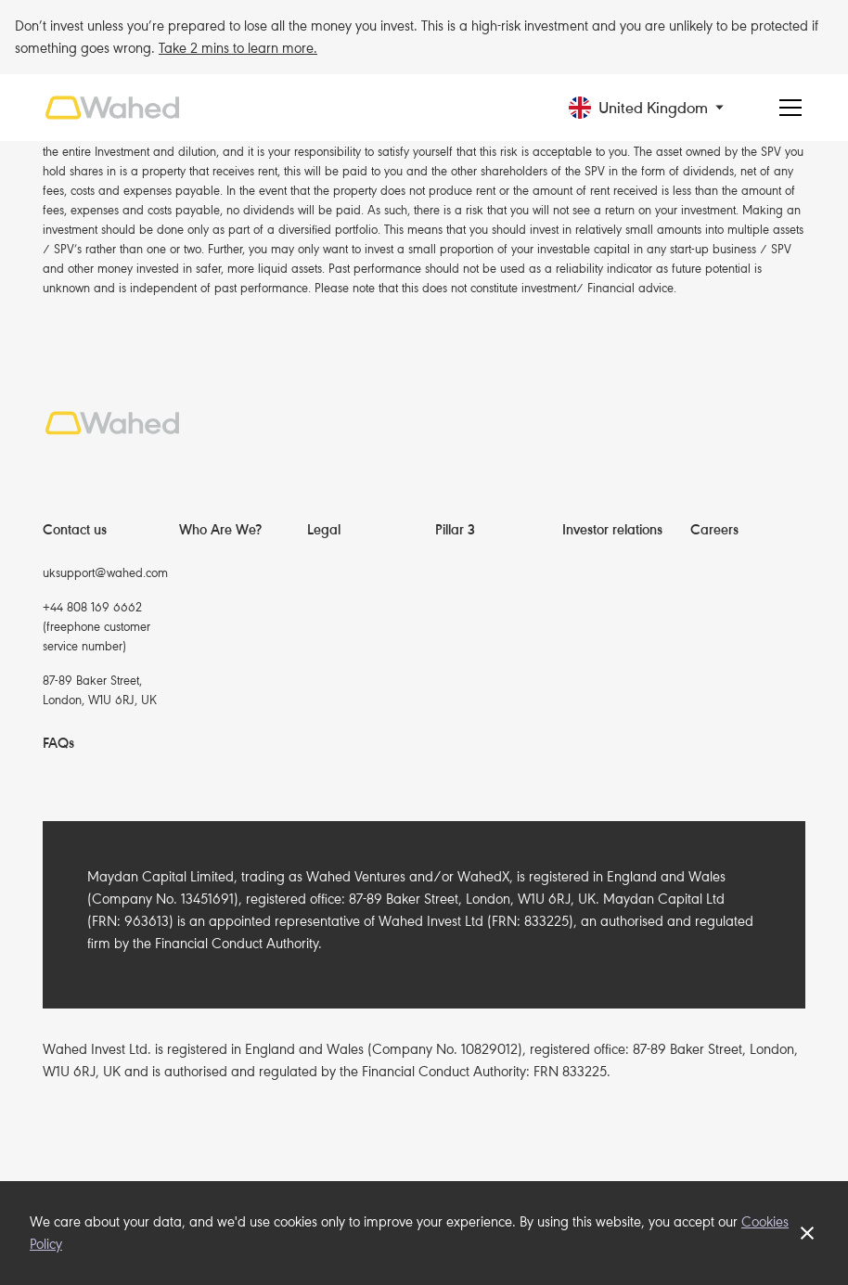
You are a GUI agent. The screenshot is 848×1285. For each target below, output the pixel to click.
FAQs (58, 743)
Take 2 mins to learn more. (238, 48)
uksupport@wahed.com (105, 573)
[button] (661, 108)
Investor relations (612, 530)
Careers (714, 530)
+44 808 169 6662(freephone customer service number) (96, 626)
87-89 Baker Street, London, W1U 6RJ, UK (100, 690)
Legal (323, 530)
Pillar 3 (455, 530)
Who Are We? (220, 530)
